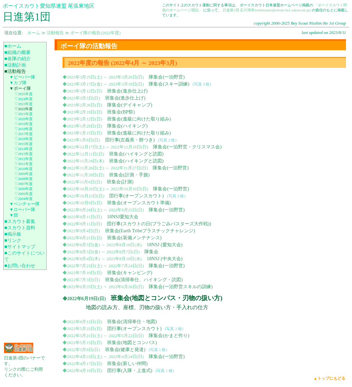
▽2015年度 (23, 144)
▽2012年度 (23, 159)
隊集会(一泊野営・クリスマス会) (187, 146)
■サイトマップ (19, 246)
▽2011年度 (23, 164)
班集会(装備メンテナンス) (134, 237)
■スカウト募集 (19, 221)
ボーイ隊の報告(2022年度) (95, 33)
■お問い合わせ (19, 265)
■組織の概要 (17, 52)
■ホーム (12, 46)
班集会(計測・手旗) (129, 174)
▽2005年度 (23, 194)
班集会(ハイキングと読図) (136, 153)
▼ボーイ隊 (20, 88)
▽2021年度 (23, 114)
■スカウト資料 (19, 227)
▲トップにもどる (329, 378)
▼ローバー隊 (22, 209)
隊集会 (151, 251)
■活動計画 (15, 65)
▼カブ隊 (18, 83)
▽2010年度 (23, 169)
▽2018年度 (23, 129)
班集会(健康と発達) (125, 349)
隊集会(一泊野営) (167, 77)
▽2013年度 (23, 154)
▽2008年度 (23, 179)
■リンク (12, 240)
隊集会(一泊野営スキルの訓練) (181, 286)
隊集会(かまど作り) (169, 335)
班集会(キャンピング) (129, 272)
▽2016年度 (23, 139)
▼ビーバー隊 (22, 77)
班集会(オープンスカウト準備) (139, 202)
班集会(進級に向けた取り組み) (139, 118)
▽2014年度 (23, 149)
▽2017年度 (23, 134)
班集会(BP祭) (121, 111)
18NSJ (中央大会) (165, 258)
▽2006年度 (23, 189)
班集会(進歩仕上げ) (127, 91)
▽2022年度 (23, 109)
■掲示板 (12, 234)
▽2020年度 (23, 119)
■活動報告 (15, 71)
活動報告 (55, 33)
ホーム (33, 33)
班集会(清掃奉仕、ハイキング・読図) (144, 279)
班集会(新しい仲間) (127, 363)
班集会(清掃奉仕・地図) (132, 321)
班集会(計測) (120, 181)
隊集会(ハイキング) (127, 125)
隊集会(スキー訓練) (169, 84)
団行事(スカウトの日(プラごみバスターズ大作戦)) (159, 223)
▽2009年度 (23, 174)
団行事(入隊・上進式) (129, 370)
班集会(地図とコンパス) (132, 342)
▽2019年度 (23, 124)
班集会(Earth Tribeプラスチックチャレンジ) (150, 230)
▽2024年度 (23, 99)
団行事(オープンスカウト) (136, 195)
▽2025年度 (23, 94)
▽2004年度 (23, 199)
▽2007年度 (23, 184)
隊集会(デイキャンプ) (129, 104)
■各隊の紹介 (17, 58)
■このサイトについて (24, 256)
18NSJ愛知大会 (122, 216)
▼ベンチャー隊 (24, 204)
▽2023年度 (23, 104)
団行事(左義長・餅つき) (130, 139)
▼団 (13, 215)
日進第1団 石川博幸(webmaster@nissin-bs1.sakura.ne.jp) (267, 10)
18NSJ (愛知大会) (165, 244)
